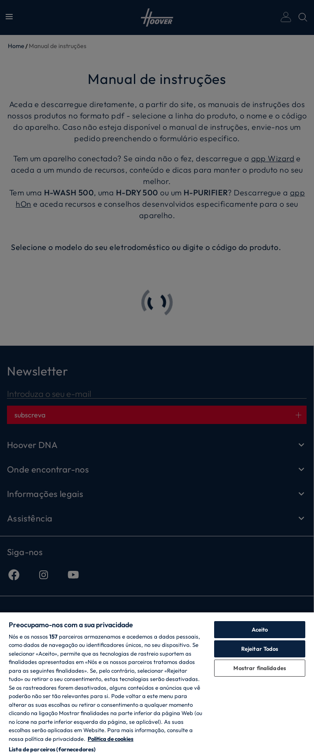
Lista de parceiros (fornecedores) (52, 749)
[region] (157, 683)
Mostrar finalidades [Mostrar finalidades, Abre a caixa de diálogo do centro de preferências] (259, 667)
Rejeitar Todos (260, 648)
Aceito (260, 629)
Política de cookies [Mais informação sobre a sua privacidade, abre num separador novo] (110, 738)
